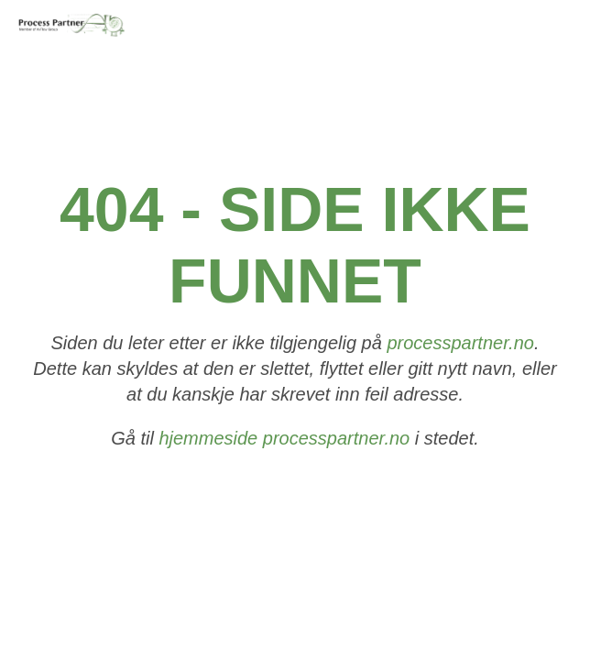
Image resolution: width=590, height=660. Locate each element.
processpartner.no (460, 344)
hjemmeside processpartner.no (284, 439)
